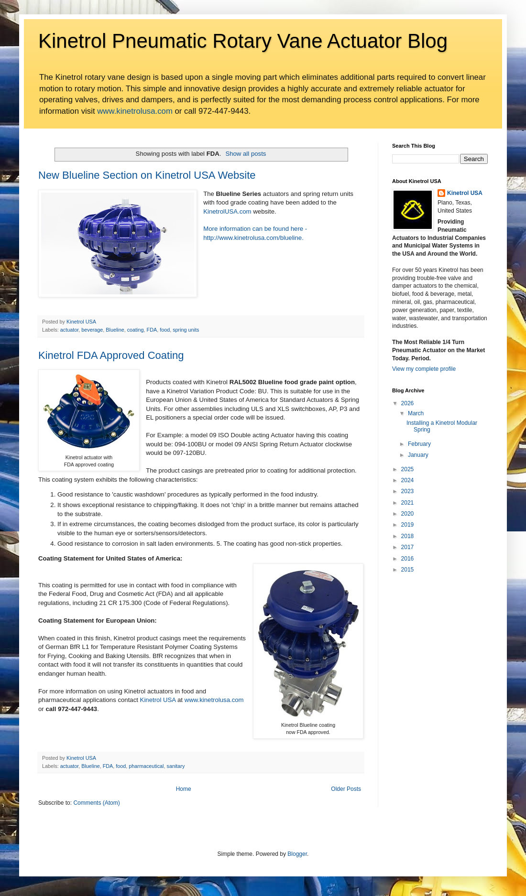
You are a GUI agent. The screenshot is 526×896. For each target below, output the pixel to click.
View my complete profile (424, 369)
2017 (407, 547)
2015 (407, 569)
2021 (407, 502)
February (419, 444)
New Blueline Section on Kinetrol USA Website (147, 175)
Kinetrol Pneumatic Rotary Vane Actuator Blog (243, 41)
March (416, 413)
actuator (69, 330)
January (418, 455)
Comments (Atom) (96, 802)
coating (135, 330)
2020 (407, 513)
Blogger (297, 854)
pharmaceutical (146, 766)
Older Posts (346, 789)
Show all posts (245, 153)
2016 (407, 558)
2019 (407, 524)
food (165, 330)
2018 (407, 536)
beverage (92, 330)
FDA (152, 330)
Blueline (115, 330)
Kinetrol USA (158, 699)
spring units (186, 330)
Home (183, 789)
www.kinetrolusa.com (135, 111)
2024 (407, 480)
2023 (407, 491)
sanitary (176, 766)
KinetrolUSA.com (227, 211)
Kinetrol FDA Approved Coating (111, 355)
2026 (407, 403)
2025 (407, 469)
